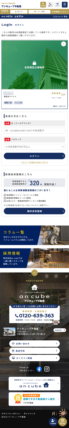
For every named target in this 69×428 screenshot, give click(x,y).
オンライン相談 (22, 358)
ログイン (34, 156)
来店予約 (62, 421)
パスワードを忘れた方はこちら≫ (34, 162)
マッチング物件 (39, 12)
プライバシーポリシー (11, 413)
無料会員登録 (34, 211)
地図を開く (59, 330)
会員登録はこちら (59, 11)
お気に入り (19, 12)
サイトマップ (29, 413)
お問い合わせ (21, 343)
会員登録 (53, 421)
